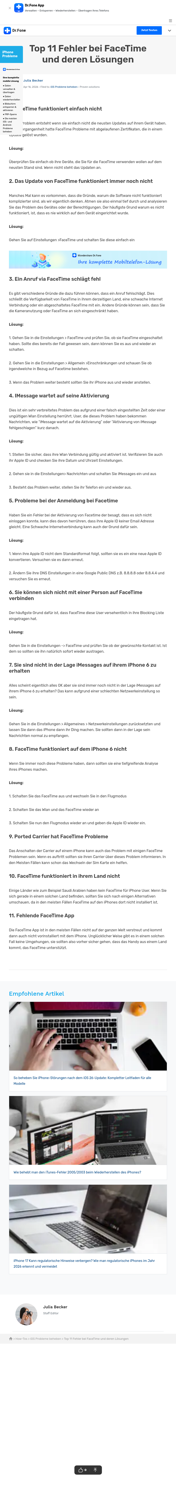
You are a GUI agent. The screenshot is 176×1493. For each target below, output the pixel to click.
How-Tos (22, 1338)
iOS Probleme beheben (63, 86)
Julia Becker (33, 80)
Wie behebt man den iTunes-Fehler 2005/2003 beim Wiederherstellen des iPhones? (77, 1172)
